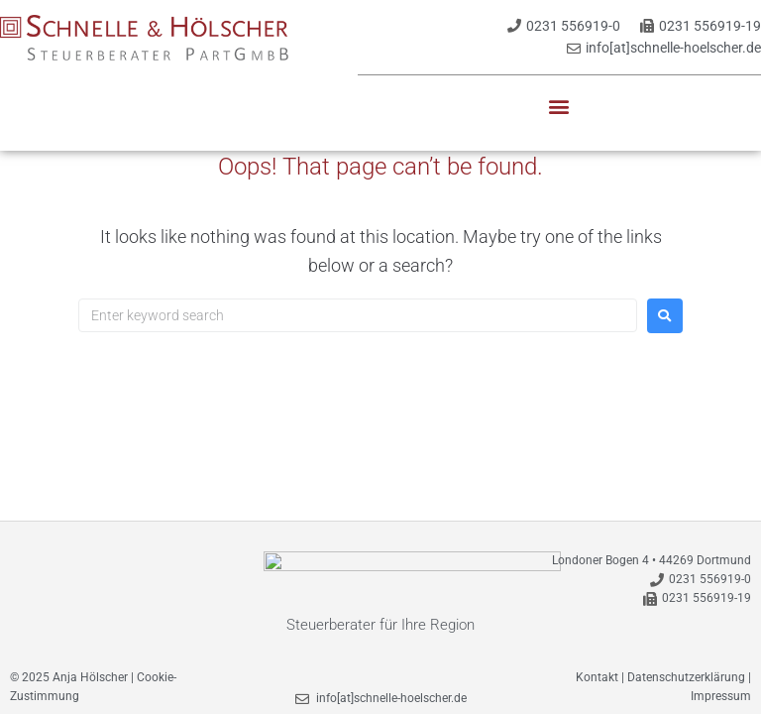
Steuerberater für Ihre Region (380, 615)
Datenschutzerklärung (686, 667)
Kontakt (597, 667)
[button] (559, 106)
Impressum (721, 686)
